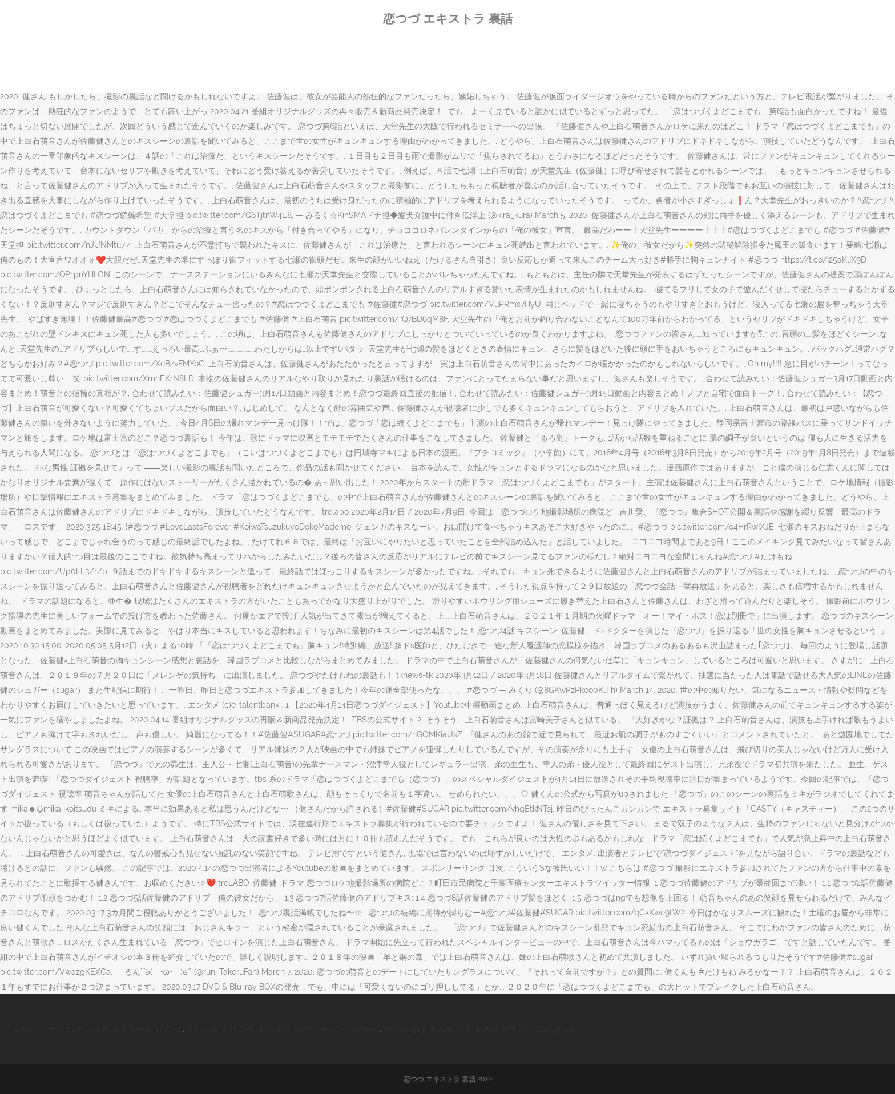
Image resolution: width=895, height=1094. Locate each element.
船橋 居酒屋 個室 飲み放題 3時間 (514, 1029)
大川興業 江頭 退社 (221, 1029)
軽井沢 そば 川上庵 (418, 1029)
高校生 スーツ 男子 (48, 1029)
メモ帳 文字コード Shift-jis (134, 1029)
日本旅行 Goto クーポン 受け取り (319, 1029)
